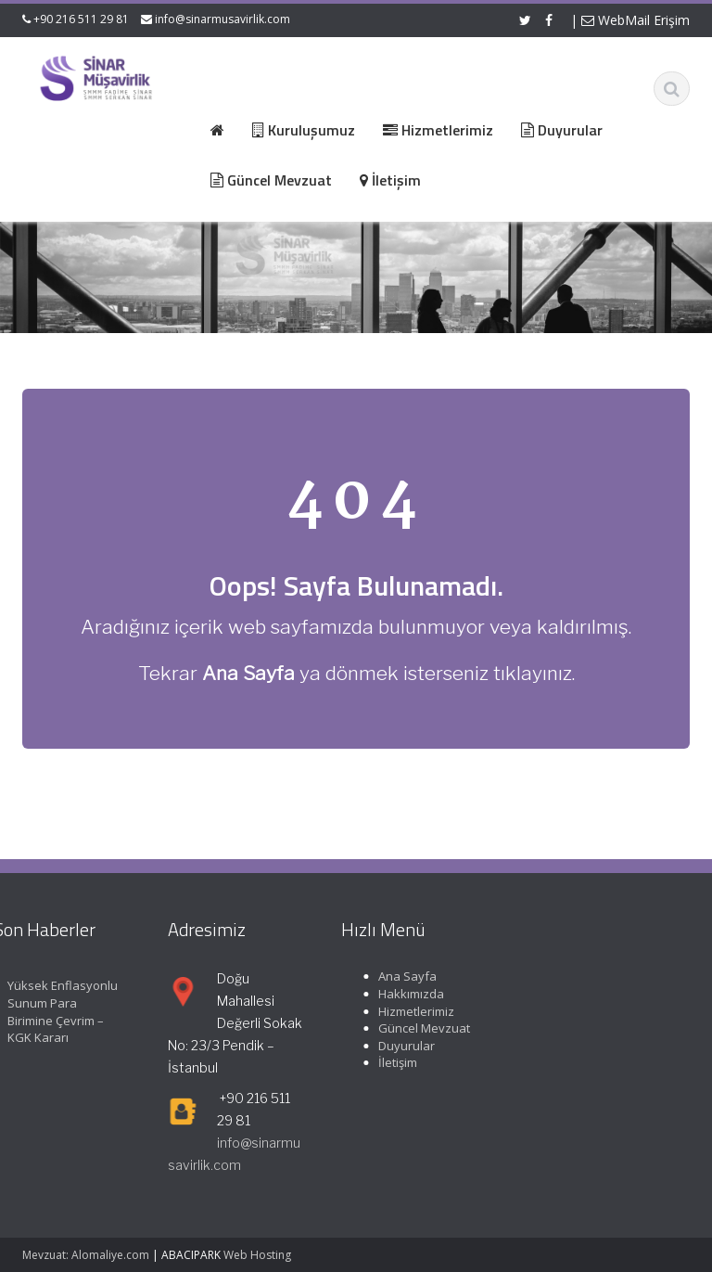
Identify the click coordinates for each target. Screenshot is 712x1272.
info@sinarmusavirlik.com (222, 19)
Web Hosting (257, 1255)
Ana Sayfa (404, 976)
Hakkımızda (408, 993)
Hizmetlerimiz (413, 1011)
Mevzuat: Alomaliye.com (85, 1255)
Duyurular (403, 1045)
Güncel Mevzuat (421, 1028)
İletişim (394, 1062)
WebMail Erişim (635, 20)
